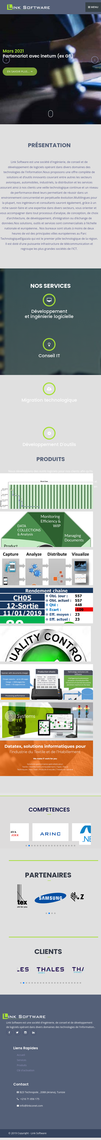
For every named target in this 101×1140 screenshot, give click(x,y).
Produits (22, 1065)
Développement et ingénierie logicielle (49, 314)
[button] (26, 845)
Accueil (21, 1055)
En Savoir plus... (20, 71)
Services (21, 1060)
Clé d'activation (25, 1070)
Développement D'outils (49, 444)
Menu (93, 7)
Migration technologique (49, 400)
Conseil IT (49, 356)
